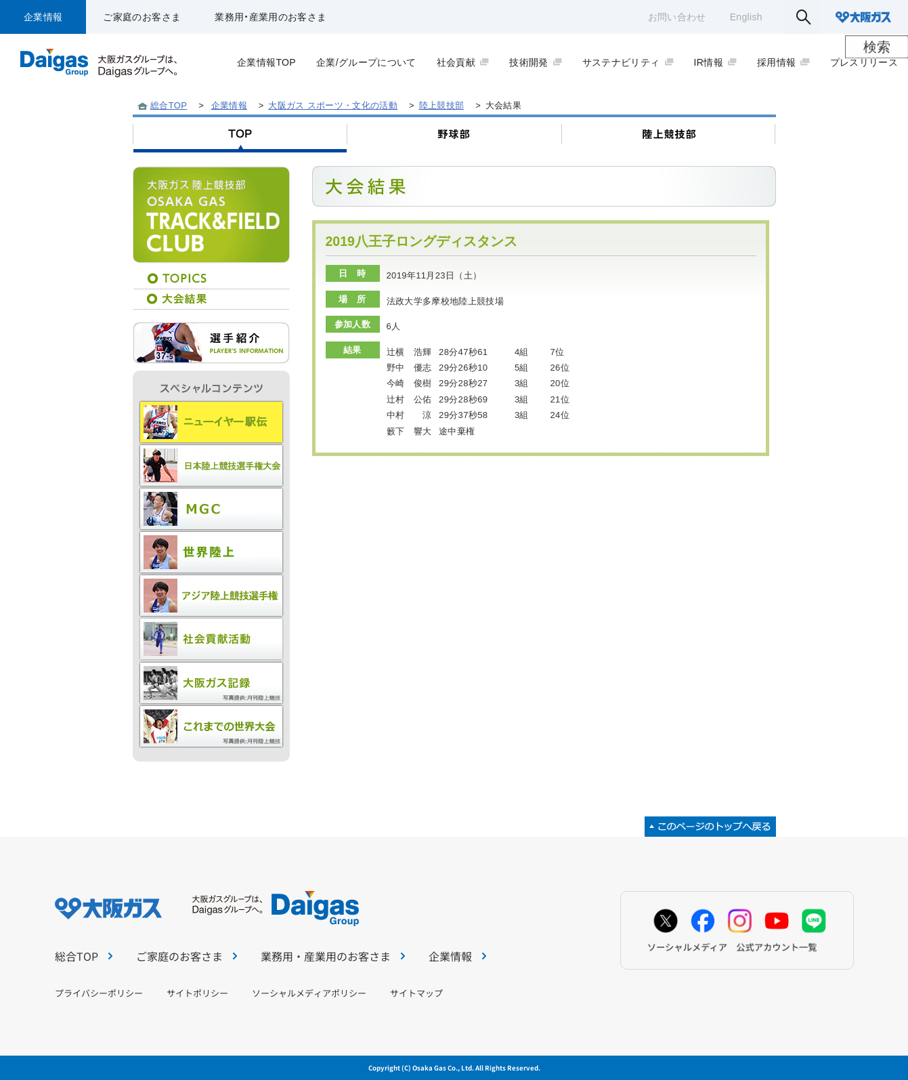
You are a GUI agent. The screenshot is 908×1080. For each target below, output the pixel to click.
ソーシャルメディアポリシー (309, 992)
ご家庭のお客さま (142, 17)
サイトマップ (416, 992)
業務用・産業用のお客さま (270, 17)
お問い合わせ (677, 17)
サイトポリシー (197, 992)
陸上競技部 (441, 105)
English (746, 17)
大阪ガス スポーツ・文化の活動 (332, 105)
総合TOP (168, 105)
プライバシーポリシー (99, 992)
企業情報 (43, 17)
